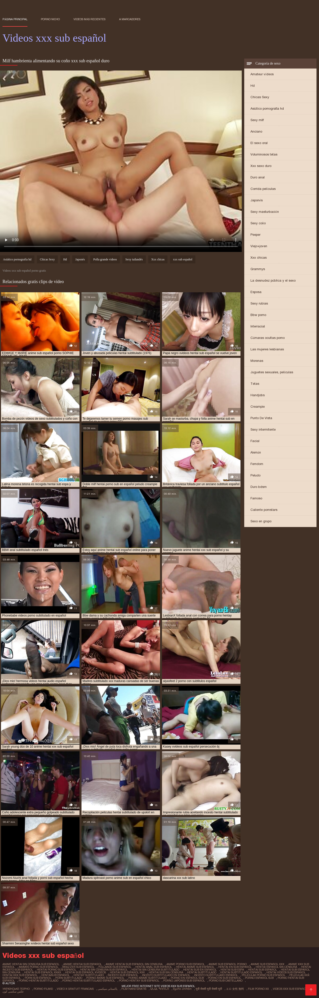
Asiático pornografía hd (267, 108)
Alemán (255, 452)
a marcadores (129, 19)
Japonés (256, 200)
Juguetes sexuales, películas (271, 372)
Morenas (256, 361)
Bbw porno (258, 315)
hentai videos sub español (286, 972)
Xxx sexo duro (260, 166)
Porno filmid (43, 988)
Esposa (255, 292)
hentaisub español (55, 975)
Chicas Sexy (259, 97)
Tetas (254, 383)
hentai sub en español (200, 969)
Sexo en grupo (260, 521)
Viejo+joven (258, 246)
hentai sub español (262, 969)
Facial (254, 441)
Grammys (257, 269)
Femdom (256, 464)
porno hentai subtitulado (38, 980)
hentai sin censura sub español (104, 969)
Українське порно (16, 988)
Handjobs (257, 395)
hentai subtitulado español (241, 972)
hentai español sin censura (276, 966)
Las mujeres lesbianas (267, 349)
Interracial (257, 326)
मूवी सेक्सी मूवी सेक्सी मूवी (209, 988)
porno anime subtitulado (147, 977)
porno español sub (259, 977)
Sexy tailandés (134, 259)
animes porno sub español (38, 966)
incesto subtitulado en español (166, 975)
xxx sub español (182, 259)
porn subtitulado (68, 977)
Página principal (14, 19)
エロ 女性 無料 (235, 988)
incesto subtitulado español (216, 975)
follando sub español (114, 966)
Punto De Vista (261, 418)
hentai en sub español (235, 966)
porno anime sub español (105, 977)
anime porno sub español (185, 964)
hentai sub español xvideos (85, 972)
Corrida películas (263, 189)
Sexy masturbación (264, 212)
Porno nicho (50, 19)
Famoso (256, 498)
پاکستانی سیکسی (107, 988)
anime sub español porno (228, 964)
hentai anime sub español (195, 966)
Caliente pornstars (263, 510)
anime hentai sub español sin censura (134, 964)
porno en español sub (187, 977)
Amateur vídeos (262, 74)
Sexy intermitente (263, 429)
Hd (252, 85)
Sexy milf (257, 120)
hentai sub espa (232, 969)
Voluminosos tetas (263, 154)
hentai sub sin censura (166, 972)
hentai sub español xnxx (42, 972)
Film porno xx (258, 988)
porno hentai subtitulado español (88, 980)
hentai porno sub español (56, 969)
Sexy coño (258, 223)
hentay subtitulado (89, 975)
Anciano (256, 131)
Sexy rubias (259, 303)
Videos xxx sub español (290, 988)
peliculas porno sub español (263, 975)
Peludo (255, 475)
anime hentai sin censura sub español (30, 964)
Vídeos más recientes (90, 19)
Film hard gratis (133, 988)
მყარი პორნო (182, 988)
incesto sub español (123, 975)
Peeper (255, 234)
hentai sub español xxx (127, 972)
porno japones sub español (184, 980)
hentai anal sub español (153, 966)
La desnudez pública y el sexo (273, 280)
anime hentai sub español (82, 964)
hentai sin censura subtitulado (155, 969)
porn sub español (38, 977)
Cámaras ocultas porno (267, 338)
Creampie (257, 406)
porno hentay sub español (139, 980)
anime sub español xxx (267, 964)
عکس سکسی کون (13, 991)
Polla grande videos (105, 259)
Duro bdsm (258, 487)
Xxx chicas (258, 257)
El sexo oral (259, 143)
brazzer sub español (78, 966)
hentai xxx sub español (19, 975)
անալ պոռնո (159, 988)
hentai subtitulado (201, 972)
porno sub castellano (225, 980)
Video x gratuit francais (75, 988)
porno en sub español (224, 977)
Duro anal (257, 177)
